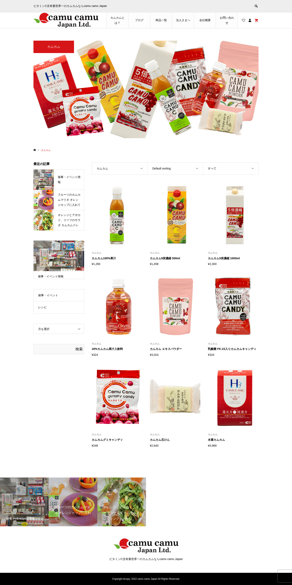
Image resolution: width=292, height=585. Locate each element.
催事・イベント (48, 295)
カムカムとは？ (117, 20)
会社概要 (205, 20)
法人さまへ (183, 20)
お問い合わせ (227, 20)
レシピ (42, 307)
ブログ (139, 20)
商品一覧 (161, 20)
